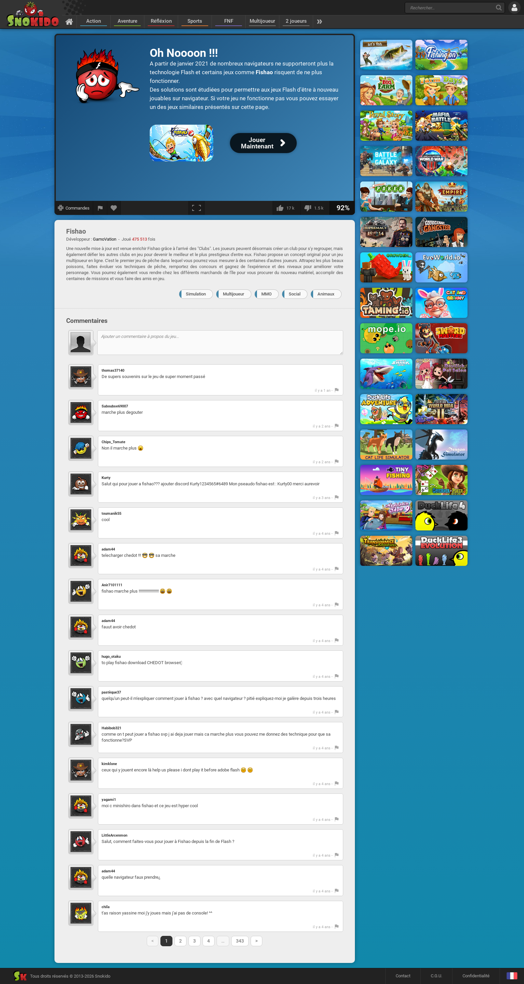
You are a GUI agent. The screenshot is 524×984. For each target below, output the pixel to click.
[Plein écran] (196, 208)
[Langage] (512, 976)
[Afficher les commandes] (73, 208)
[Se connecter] (514, 7)
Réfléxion (161, 21)
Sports (194, 21)
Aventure (127, 21)
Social (294, 293)
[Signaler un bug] (100, 208)
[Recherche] (499, 7)
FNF (228, 21)
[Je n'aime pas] (315, 208)
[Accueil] (69, 21)
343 (240, 941)
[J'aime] (286, 208)
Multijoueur (262, 21)
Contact (403, 975)
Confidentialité (476, 975)
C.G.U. (436, 975)
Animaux (326, 293)
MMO (266, 293)
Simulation (196, 293)
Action (93, 21)
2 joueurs (296, 21)
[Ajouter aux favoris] (114, 208)
